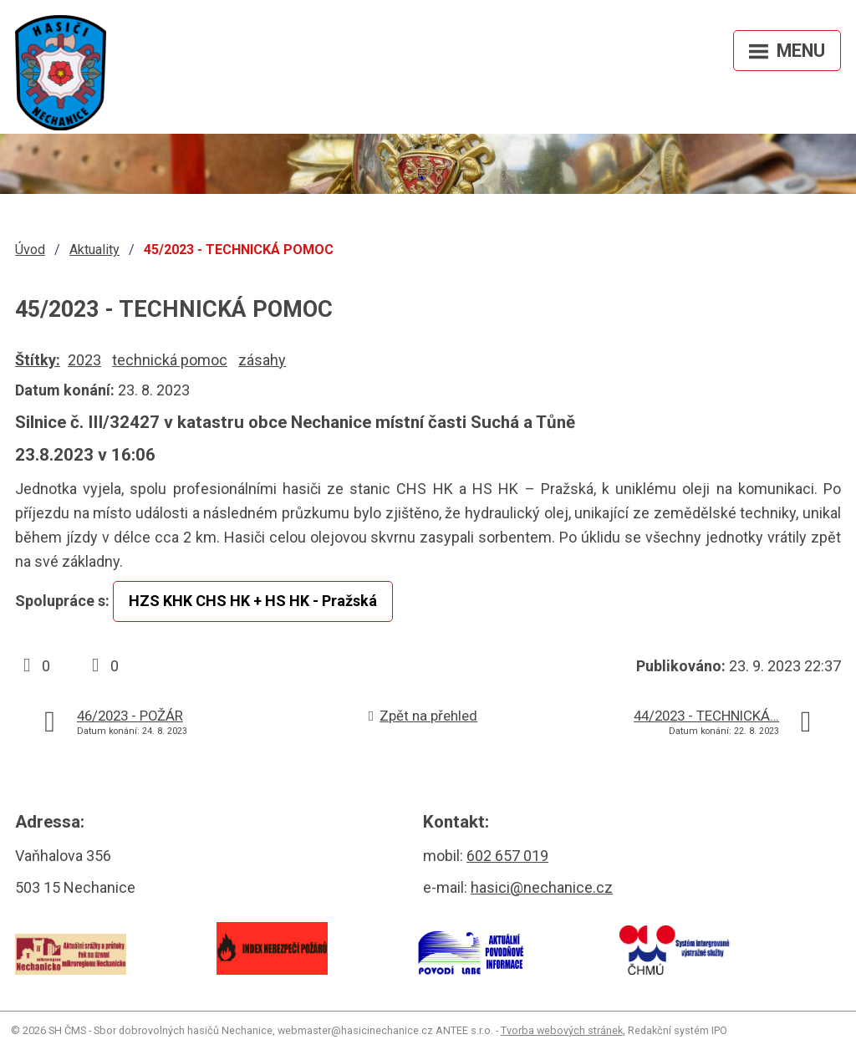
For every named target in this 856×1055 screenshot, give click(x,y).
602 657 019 (507, 855)
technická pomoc (169, 360)
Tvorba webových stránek (562, 1030)
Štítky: (37, 360)
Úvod (30, 249)
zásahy (262, 360)
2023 (84, 360)
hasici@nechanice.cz (542, 887)
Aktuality (94, 249)
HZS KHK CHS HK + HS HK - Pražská (253, 600)
